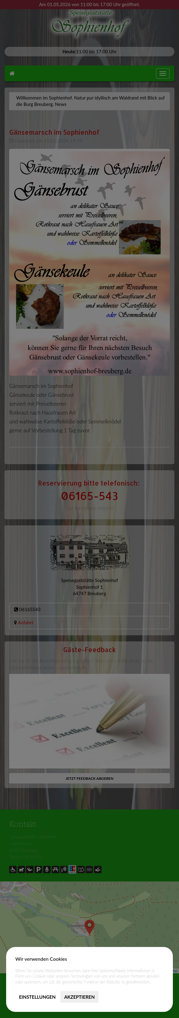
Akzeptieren (79, 997)
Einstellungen (37, 997)
